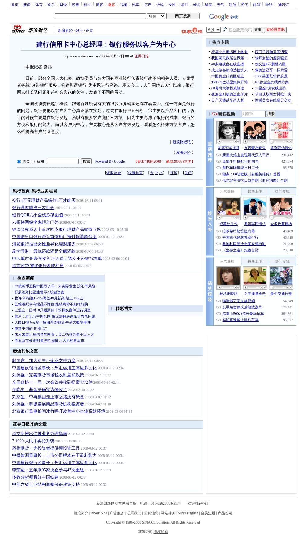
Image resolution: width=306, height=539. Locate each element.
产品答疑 (225, 513)
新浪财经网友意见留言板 (116, 503)
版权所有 (161, 532)
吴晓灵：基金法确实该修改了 (39, 389)
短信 (232, 4)
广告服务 (117, 513)
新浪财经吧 (182, 142)
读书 (184, 4)
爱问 (244, 4)
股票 (75, 4)
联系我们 (134, 513)
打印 (173, 173)
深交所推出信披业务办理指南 (39, 433)
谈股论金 (113, 173)
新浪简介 (81, 513)
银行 (79, 30)
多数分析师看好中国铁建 (35, 477)
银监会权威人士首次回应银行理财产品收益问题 (56, 229)
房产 (147, 4)
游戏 (160, 4)
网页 (26, 161)
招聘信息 (151, 513)
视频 (123, 4)
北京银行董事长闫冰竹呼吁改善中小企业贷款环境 (58, 411)
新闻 (27, 4)
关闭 (188, 173)
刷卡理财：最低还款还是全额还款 (44, 251)
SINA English (188, 513)
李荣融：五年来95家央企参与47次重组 (48, 470)
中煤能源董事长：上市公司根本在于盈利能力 (54, 455)
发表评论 (183, 152)
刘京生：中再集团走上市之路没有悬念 (48, 397)
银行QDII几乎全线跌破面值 (37, 215)
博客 (99, 4)
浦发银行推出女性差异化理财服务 (44, 244)
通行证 (283, 4)
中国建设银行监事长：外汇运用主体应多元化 (54, 368)
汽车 (135, 4)
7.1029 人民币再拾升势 (33, 441)
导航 (268, 4)
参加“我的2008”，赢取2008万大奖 (164, 161)
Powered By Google (110, 161)
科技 (87, 4)
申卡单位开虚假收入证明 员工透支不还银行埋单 (57, 258)
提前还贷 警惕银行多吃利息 (38, 265)
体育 (39, 4)
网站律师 (168, 513)
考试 (196, 4)
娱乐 (51, 4)
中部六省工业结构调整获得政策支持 (46, 484)
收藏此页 (135, 173)
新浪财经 (65, 30)
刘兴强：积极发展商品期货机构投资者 (48, 404)
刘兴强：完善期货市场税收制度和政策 (48, 375)
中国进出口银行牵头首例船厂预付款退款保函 (54, 236)
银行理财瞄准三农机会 (33, 207)
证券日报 (141, 56)
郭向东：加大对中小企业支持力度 (44, 360)
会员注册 (208, 513)
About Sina (99, 513)
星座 (208, 4)
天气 (220, 4)
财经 (63, 4)
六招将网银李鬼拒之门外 (35, 222)
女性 (172, 4)
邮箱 (256, 4)
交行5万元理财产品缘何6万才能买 (44, 200)
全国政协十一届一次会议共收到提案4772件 (52, 382)
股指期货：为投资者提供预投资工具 (46, 448)
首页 (14, 4)
